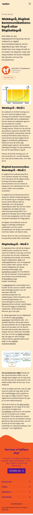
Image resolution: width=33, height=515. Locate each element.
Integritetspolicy (16, 504)
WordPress (8, 279)
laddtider (7, 411)
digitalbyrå (8, 285)
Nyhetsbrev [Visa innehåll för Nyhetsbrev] (16, 492)
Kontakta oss (16, 471)
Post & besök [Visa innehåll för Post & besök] (16, 497)
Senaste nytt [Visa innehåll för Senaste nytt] (16, 482)
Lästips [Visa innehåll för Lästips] (16, 487)
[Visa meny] (29, 3)
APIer (20, 260)
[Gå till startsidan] (6, 3)
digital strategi (23, 334)
